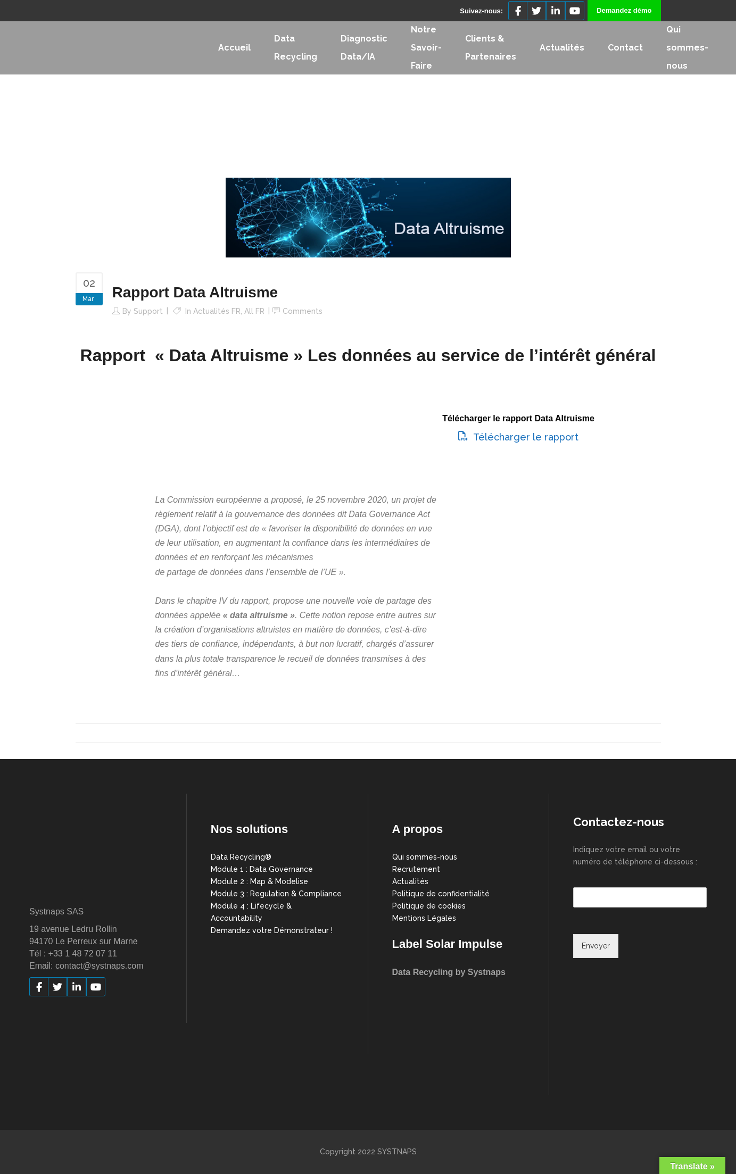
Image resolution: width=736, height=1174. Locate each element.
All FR (254, 311)
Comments (302, 311)
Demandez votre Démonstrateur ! (272, 930)
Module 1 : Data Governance (262, 869)
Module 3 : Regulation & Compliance (276, 893)
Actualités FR (217, 311)
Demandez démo (624, 10)
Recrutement (416, 869)
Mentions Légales (424, 918)
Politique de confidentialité (441, 893)
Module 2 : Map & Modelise (259, 881)
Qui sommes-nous (424, 857)
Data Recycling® (241, 857)
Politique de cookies (429, 906)
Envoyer (596, 946)
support (148, 311)
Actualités (410, 881)
